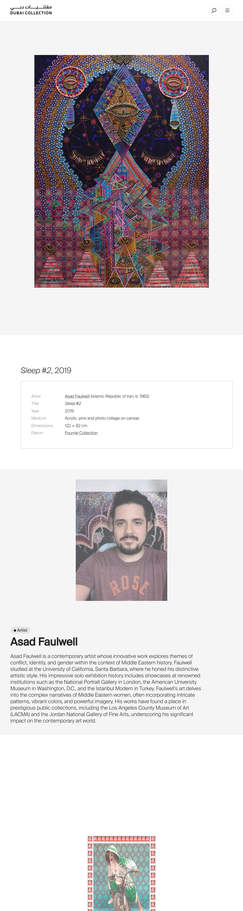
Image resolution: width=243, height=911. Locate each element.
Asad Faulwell (77, 396)
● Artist (20, 630)
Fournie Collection (81, 433)
